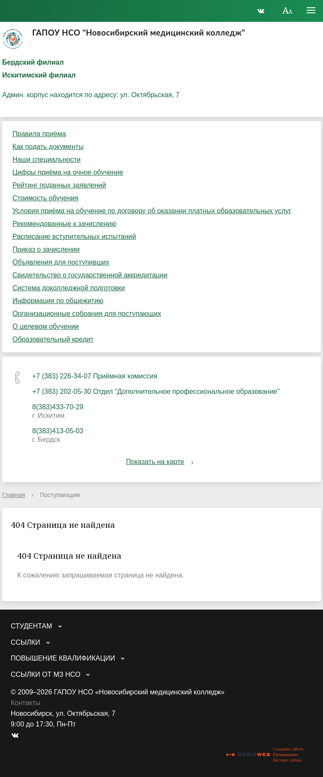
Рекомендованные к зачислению (64, 223)
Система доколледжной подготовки (68, 288)
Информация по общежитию (57, 300)
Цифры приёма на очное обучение (67, 172)
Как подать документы (48, 146)
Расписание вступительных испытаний (74, 236)
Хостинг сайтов (287, 760)
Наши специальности (46, 159)
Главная (13, 494)
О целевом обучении (45, 326)
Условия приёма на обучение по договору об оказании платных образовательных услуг (151, 210)
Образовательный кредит (53, 339)
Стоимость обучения (45, 198)
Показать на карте (161, 461)
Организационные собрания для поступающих (86, 313)
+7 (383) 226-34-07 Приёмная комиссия (94, 376)
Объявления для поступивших (60, 262)
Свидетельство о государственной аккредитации (89, 275)
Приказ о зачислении (46, 249)
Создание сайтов (288, 749)
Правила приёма (39, 133)
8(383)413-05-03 (57, 431)
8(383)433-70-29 (57, 407)
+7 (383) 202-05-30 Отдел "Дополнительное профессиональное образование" (156, 391)
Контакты (25, 702)
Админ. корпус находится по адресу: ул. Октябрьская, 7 (91, 94)
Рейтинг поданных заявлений (59, 185)
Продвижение (285, 754)
